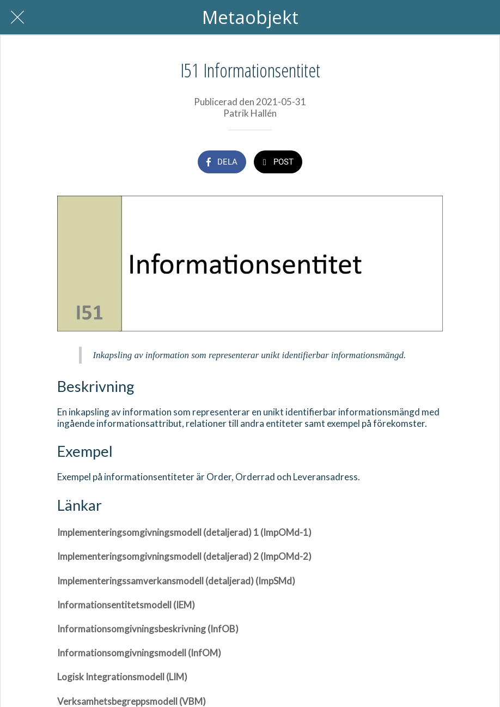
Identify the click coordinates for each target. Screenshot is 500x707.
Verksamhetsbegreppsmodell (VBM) (131, 701)
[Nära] (17, 17)
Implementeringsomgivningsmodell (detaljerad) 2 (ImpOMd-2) (184, 556)
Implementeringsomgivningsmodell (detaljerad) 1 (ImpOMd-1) (184, 532)
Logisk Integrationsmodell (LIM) (122, 676)
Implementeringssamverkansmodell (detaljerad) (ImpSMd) (176, 581)
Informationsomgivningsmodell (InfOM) (139, 652)
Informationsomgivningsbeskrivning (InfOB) (148, 629)
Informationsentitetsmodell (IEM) (126, 605)
